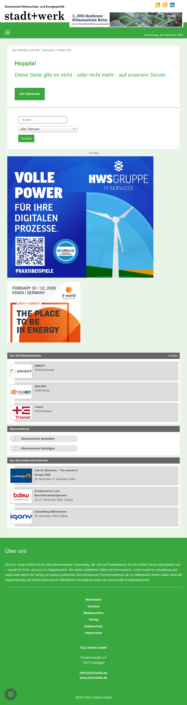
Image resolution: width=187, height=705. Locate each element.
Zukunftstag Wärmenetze (50, 511)
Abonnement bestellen (38, 438)
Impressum (93, 633)
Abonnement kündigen (38, 448)
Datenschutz (93, 626)
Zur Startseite (29, 94)
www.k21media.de (93, 678)
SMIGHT (40, 365)
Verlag (93, 619)
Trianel (39, 407)
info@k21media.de (94, 673)
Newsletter (93, 599)
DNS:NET (41, 386)
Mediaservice (93, 613)
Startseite (48, 50)
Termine (93, 606)
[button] (10, 694)
